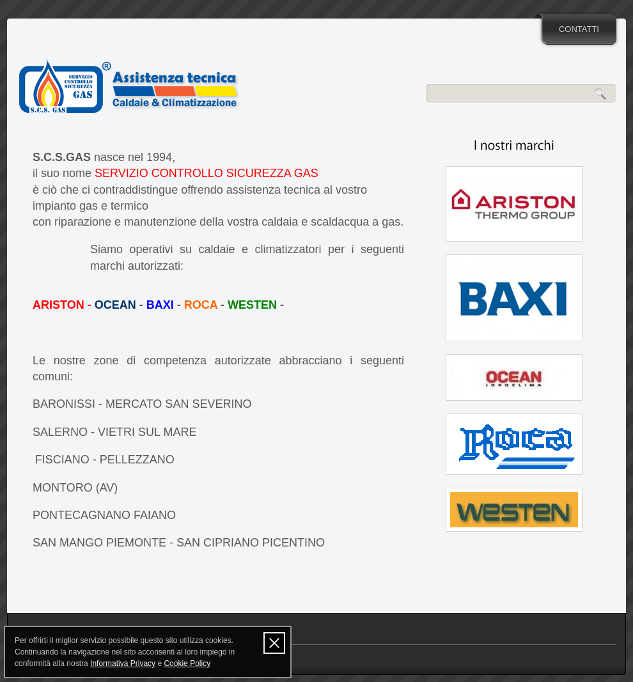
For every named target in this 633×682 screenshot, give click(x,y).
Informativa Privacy (122, 663)
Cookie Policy (187, 663)
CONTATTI (579, 29)
